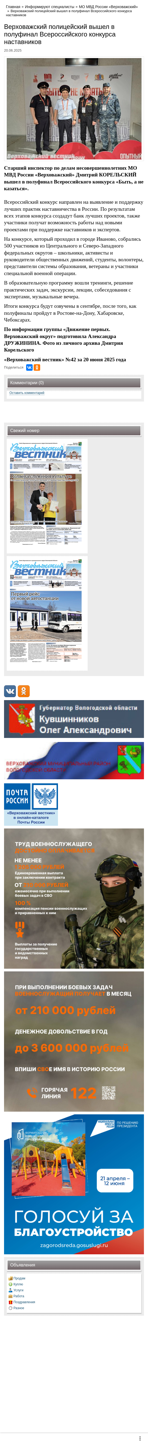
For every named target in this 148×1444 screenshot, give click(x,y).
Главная (13, 7)
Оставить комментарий (26, 393)
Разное (18, 1308)
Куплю (18, 1284)
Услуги (18, 1290)
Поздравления (24, 1302)
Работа (18, 1296)
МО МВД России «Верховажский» (108, 7)
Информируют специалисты (49, 7)
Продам (19, 1278)
